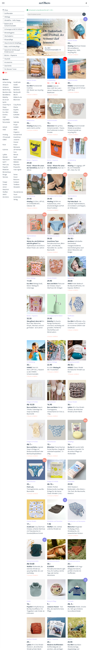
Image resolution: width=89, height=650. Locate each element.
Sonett (5, 184)
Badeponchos (30, 120)
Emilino (5, 114)
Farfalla (15, 117)
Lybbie (5, 154)
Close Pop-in (7, 104)
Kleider (29, 601)
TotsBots (16, 184)
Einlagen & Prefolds (32, 402)
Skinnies (5, 177)
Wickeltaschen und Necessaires (76, 521)
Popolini (5, 167)
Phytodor (16, 164)
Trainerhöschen (51, 402)
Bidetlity (5, 97)
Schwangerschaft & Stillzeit (54, 196)
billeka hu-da (17, 97)
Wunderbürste (18, 192)
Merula (15, 154)
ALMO (15, 85)
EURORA (16, 114)
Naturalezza (17, 159)
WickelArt (16, 187)
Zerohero (6, 197)
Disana (15, 107)
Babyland (16, 87)
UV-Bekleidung (51, 80)
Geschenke (71, 236)
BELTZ (15, 94)
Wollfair (5, 192)
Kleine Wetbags (31, 278)
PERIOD (16, 162)
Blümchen (16, 99)
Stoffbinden (71, 316)
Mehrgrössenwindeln (73, 362)
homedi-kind (17, 134)
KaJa (4, 144)
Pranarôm (16, 167)
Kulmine (5, 149)
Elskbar (15, 112)
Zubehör (70, 639)
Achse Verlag (7, 82)
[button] (31, 37)
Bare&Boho (6, 94)
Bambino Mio (7, 92)
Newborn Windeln (32, 639)
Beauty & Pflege (51, 601)
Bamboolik (17, 92)
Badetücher (71, 278)
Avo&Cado (17, 82)
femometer (6, 122)
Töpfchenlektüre (72, 196)
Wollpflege (71, 442)
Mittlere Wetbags (52, 362)
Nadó (15, 157)
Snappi (5, 182)
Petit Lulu (6, 164)
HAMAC (16, 127)
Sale (5, 73)
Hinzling (5, 134)
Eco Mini (5, 112)
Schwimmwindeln (72, 80)
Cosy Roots (17, 104)
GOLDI (5, 127)
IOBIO (5, 139)
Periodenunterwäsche (53, 236)
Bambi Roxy (6, 89)
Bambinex (16, 89)
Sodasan (16, 182)
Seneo (15, 174)
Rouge (5, 174)
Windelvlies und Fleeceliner (54, 521)
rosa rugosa (17, 169)
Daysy (4, 107)
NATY (4, 162)
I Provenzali (6, 137)
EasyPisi (16, 109)
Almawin (5, 85)
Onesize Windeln (72, 40)
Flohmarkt (70, 601)
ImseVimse (17, 137)
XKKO (4, 194)
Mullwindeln (71, 481)
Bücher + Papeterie (32, 160)
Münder (5, 157)
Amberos (6, 87)
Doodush (6, 109)
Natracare (6, 159)
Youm (15, 194)
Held (4, 129)
